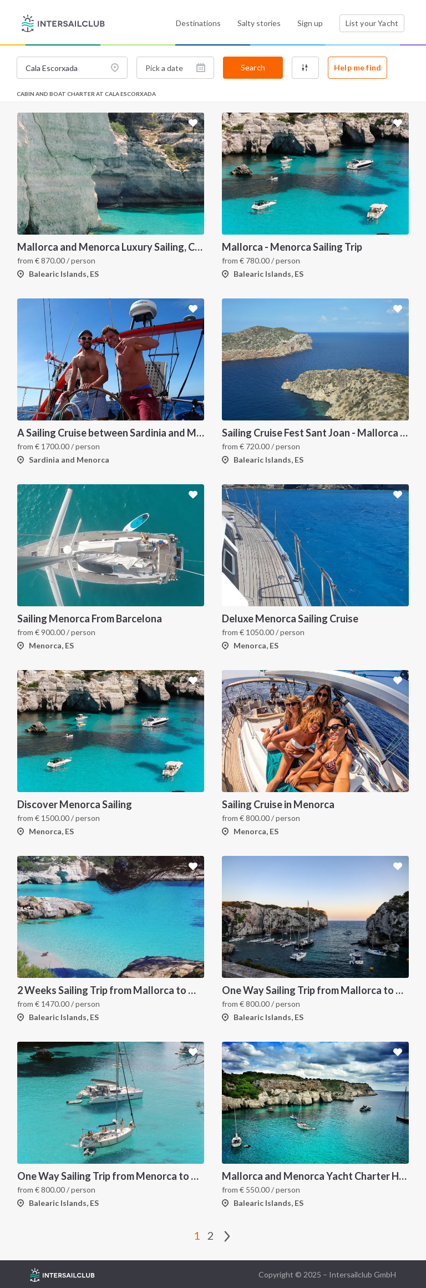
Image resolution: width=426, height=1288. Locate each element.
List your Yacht (372, 23)
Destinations (198, 23)
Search (253, 67)
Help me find (357, 67)
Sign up (310, 23)
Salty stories (259, 23)
